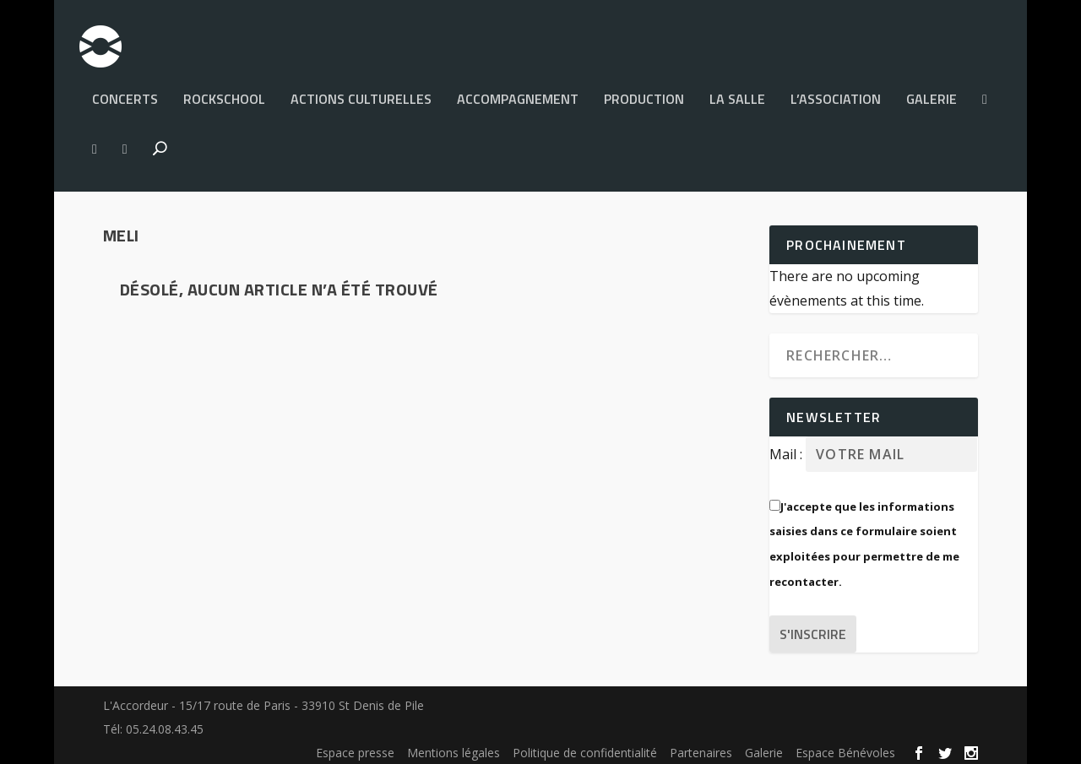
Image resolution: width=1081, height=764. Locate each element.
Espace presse (355, 745)
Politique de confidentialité (585, 745)
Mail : (787, 446)
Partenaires (701, 745)
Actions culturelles (361, 92)
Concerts (125, 92)
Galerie (931, 92)
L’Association (835, 92)
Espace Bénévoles (845, 745)
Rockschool (224, 92)
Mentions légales (453, 745)
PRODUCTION (644, 92)
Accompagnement (518, 92)
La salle (737, 92)
